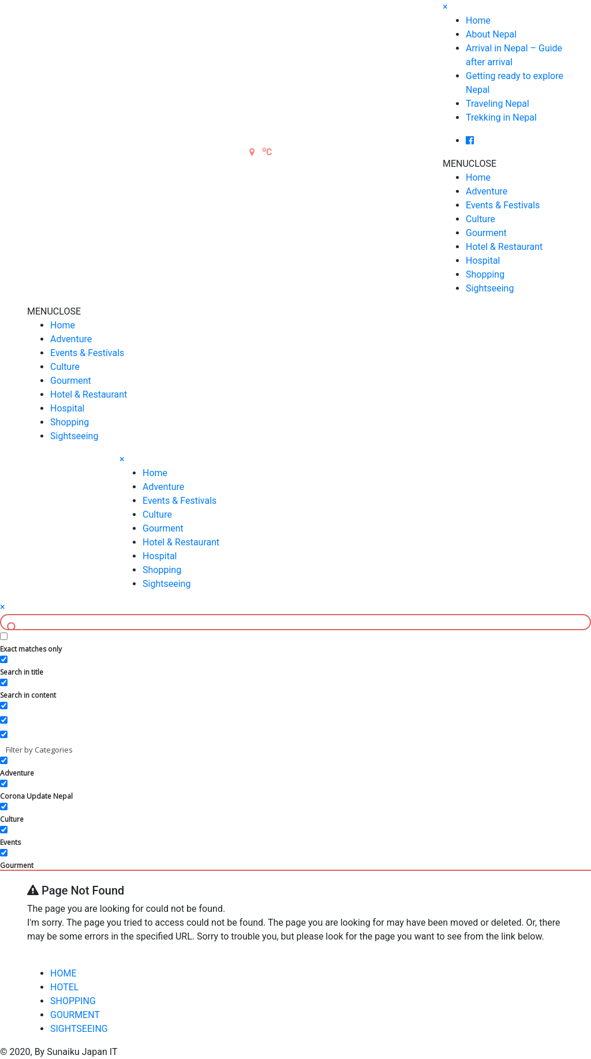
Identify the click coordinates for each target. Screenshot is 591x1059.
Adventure (486, 191)
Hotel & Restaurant (504, 246)
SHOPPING (73, 1001)
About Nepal (491, 34)
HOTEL (64, 987)
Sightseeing (490, 288)
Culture (480, 219)
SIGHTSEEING (79, 1028)
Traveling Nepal (497, 103)
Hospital (483, 260)
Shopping (485, 274)
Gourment (486, 232)
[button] (469, 163)
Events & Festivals (503, 205)
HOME (63, 973)
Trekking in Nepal (501, 117)
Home (478, 20)
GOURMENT (75, 1014)
